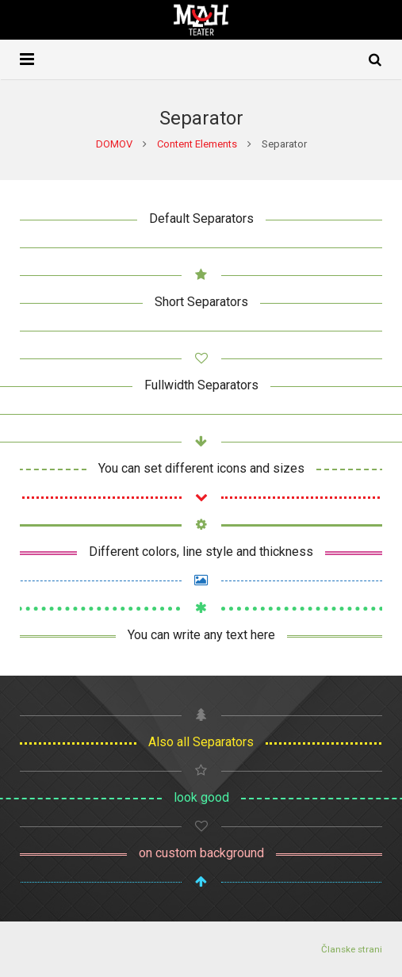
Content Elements (197, 144)
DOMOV (114, 144)
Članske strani (351, 949)
